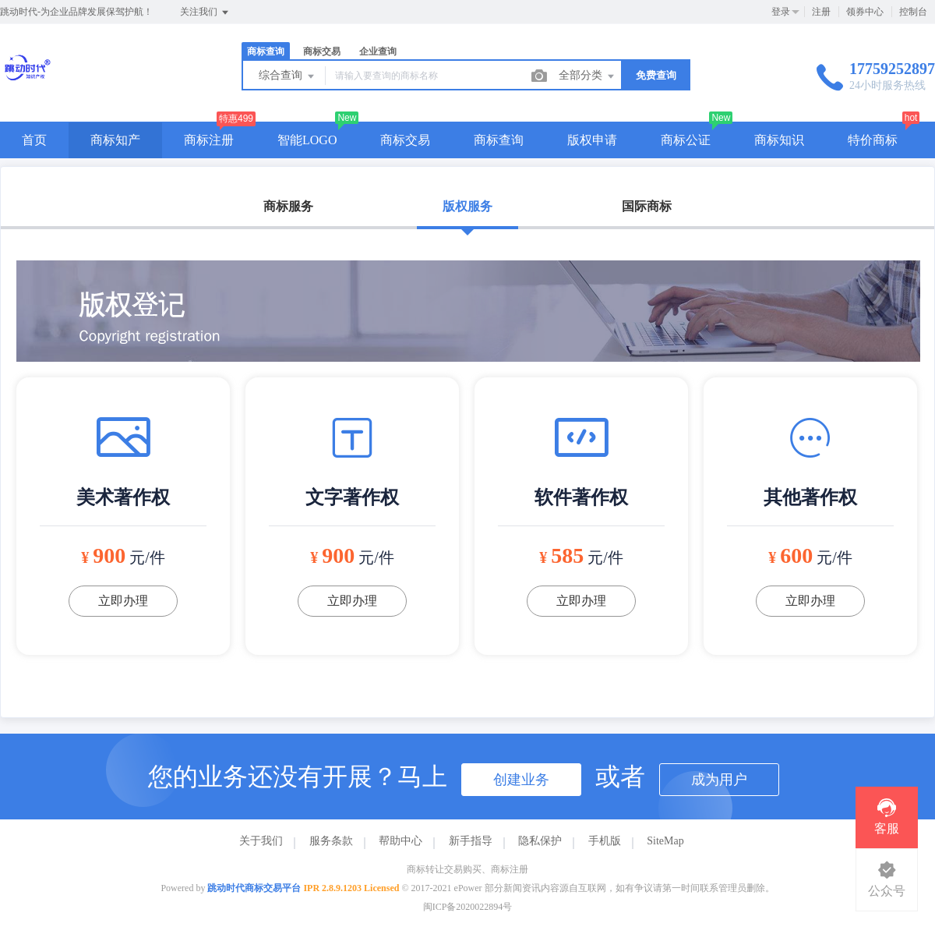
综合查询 (287, 76)
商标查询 (265, 51)
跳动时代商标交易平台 (254, 888)
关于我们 (261, 841)
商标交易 (321, 51)
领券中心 (865, 11)
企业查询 (378, 51)
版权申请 (592, 140)
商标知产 (115, 140)
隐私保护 (540, 841)
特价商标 (873, 140)
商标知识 (779, 140)
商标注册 (209, 140)
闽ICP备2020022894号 (468, 906)
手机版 (604, 841)
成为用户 (719, 779)
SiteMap (665, 841)
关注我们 (205, 12)
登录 (780, 11)
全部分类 (587, 76)
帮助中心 (400, 841)
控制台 (913, 11)
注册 (821, 11)
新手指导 (470, 841)
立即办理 (123, 600)
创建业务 (521, 779)
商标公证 (686, 140)
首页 (34, 140)
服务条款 (331, 841)
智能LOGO (307, 140)
